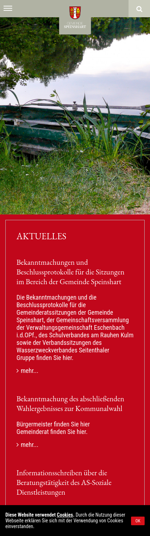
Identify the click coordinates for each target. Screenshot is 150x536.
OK (137, 520)
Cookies (65, 515)
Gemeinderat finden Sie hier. (52, 431)
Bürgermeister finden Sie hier (53, 424)
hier (67, 357)
